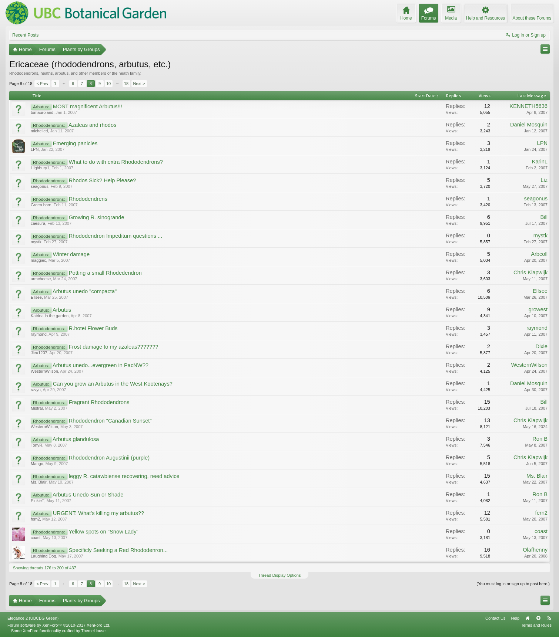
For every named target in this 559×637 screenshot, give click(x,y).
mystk (36, 242)
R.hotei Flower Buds (93, 328)
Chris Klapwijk (530, 272)
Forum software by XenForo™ (58, 625)
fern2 (35, 519)
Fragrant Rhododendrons (99, 402)
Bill (544, 217)
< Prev (42, 83)
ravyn (36, 389)
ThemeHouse (93, 630)
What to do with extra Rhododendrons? (116, 162)
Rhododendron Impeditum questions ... (116, 236)
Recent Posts (25, 35)
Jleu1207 (39, 352)
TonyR (36, 445)
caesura (38, 223)
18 (126, 83)
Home (527, 618)
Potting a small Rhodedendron (105, 273)
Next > (139, 83)
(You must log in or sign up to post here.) (513, 584)
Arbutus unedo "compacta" (85, 291)
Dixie (541, 346)
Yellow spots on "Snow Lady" (103, 532)
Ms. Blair (39, 482)
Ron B (540, 439)
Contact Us (495, 618)
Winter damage (71, 254)
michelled (39, 131)
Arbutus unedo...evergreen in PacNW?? (100, 365)
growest (538, 309)
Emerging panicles (75, 143)
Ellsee (36, 297)
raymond (39, 334)
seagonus (39, 186)
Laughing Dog (43, 556)
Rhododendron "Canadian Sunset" (110, 421)
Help (515, 618)
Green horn (41, 205)
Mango (37, 463)
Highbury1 (40, 168)
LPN (35, 149)
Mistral (37, 408)
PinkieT (37, 500)
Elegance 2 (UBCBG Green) (32, 618)
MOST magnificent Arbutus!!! (87, 106)
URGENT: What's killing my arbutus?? (98, 513)
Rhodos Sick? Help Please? (102, 180)
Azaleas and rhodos (92, 125)
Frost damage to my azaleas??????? (113, 347)
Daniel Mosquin (529, 125)
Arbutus (62, 310)
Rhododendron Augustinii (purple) (109, 458)
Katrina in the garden (49, 316)
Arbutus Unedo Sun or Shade (88, 495)
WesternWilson (44, 371)
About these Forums (532, 18)
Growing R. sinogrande (96, 217)
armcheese (41, 279)
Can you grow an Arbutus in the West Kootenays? (113, 384)
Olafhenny (535, 550)
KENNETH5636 (528, 106)
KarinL (540, 162)
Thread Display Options (279, 575)
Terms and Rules (536, 625)
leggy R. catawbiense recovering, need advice (124, 476)
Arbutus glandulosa (76, 439)
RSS (549, 618)
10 (108, 83)
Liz (544, 180)
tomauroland (42, 112)
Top (538, 618)
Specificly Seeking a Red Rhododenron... (118, 550)
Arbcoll (539, 254)
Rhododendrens (88, 199)
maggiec (38, 260)
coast (35, 537)
